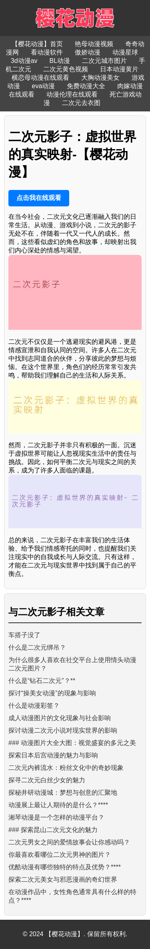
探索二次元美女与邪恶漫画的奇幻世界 (62, 879)
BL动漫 (60, 60)
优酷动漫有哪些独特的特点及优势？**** (64, 867)
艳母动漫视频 (94, 43)
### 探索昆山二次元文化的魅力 (53, 829)
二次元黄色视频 (65, 69)
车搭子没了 (24, 635)
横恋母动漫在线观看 (40, 77)
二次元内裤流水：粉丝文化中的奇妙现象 (66, 767)
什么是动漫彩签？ (34, 705)
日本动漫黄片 (119, 69)
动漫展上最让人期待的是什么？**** (58, 805)
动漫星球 (125, 52)
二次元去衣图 (81, 102)
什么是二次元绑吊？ (37, 647)
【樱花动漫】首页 (37, 43)
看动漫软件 (47, 52)
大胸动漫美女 (100, 77)
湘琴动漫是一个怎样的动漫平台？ (56, 817)
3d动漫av (24, 60)
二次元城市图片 (104, 60)
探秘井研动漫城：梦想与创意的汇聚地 (62, 792)
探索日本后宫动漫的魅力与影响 (53, 755)
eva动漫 (43, 86)
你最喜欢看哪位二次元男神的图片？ (59, 854)
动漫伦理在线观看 (72, 94)
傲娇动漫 (87, 52)
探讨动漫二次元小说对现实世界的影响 (62, 730)
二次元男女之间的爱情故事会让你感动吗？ (69, 842)
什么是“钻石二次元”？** (41, 680)
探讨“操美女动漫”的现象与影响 (52, 693)
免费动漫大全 (86, 86)
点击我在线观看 (38, 197)
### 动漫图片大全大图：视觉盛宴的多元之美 (72, 742)
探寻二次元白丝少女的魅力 (46, 780)
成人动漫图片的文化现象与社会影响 (59, 718)
